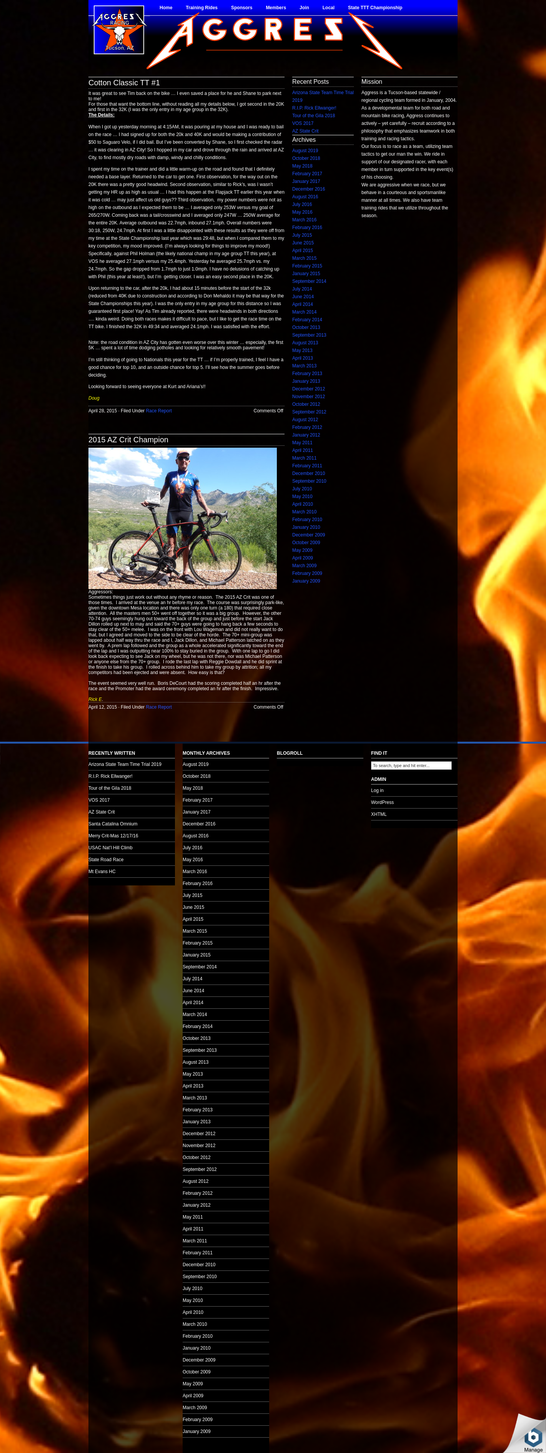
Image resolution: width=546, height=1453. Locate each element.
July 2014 (302, 289)
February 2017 (307, 173)
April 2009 (302, 558)
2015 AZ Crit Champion (128, 439)
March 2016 (304, 220)
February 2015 (307, 266)
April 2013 (302, 358)
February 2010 (307, 519)
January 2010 (306, 527)
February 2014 (307, 319)
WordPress (382, 802)
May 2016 (302, 212)
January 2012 (306, 435)
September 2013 (309, 335)
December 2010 (308, 473)
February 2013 (307, 373)
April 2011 (302, 450)
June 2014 (303, 296)
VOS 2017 (302, 123)
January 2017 (306, 181)
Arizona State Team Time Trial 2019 (124, 764)
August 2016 (305, 196)
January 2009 (306, 581)
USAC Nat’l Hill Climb (110, 847)
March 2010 (304, 512)
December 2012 (308, 389)
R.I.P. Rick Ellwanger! (314, 108)
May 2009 (302, 550)
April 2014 (302, 304)
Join (304, 7)
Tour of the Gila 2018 (313, 115)
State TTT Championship (375, 7)
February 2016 (307, 227)
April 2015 (302, 250)
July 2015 (302, 235)
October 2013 (306, 327)
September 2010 (309, 481)
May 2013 (302, 350)
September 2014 (309, 281)
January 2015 (306, 273)
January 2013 (306, 381)
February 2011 (307, 465)
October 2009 (306, 542)
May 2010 (302, 496)
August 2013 (305, 342)
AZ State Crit (305, 131)
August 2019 (305, 150)
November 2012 (308, 396)
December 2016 (308, 189)
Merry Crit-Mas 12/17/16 (113, 836)
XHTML (379, 814)
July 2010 (302, 489)
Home (166, 7)
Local (329, 7)
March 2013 (304, 366)
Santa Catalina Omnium (112, 824)
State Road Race (105, 859)
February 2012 (307, 427)
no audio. (57, 754)
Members (276, 7)
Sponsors (241, 7)
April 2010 (302, 504)
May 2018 (302, 166)
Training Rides (202, 7)
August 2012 (305, 419)
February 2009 (307, 573)
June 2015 (303, 243)
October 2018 (306, 158)
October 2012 (306, 404)
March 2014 (304, 312)
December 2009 (308, 535)
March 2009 (304, 565)
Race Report (158, 410)
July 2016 (302, 204)
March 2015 (304, 258)
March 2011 (304, 458)
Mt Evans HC (102, 871)
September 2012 (309, 412)
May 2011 (302, 442)
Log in (377, 790)
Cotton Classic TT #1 (124, 82)
